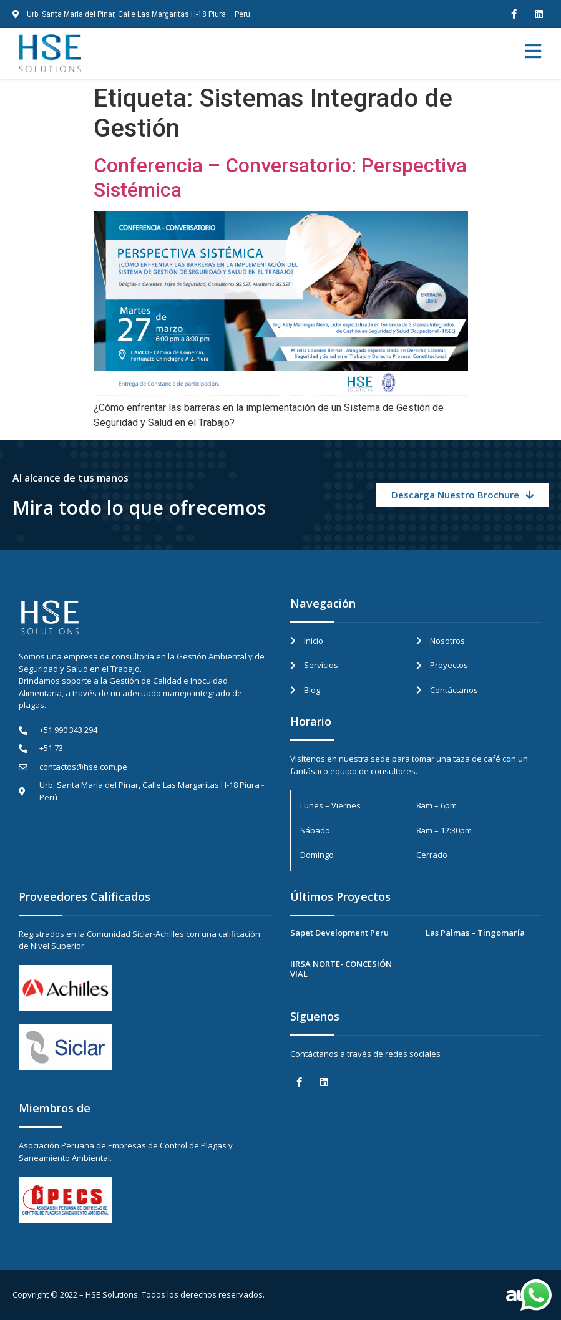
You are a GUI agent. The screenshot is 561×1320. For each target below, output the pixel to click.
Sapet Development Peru (339, 932)
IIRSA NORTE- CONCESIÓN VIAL (341, 968)
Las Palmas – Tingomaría (475, 932)
